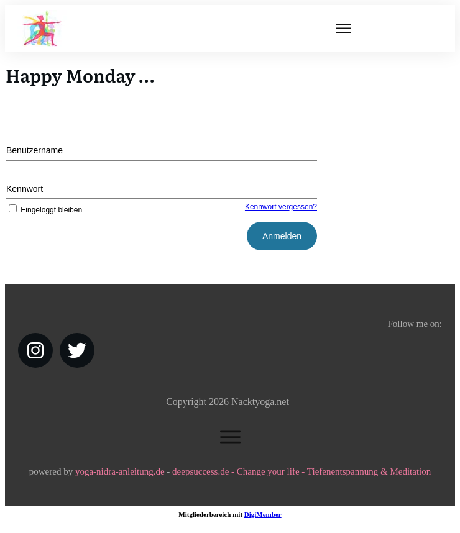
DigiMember (263, 514)
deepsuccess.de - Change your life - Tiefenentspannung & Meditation (301, 471)
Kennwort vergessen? (281, 207)
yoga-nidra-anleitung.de (120, 471)
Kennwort (24, 189)
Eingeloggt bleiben (44, 210)
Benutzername (34, 150)
